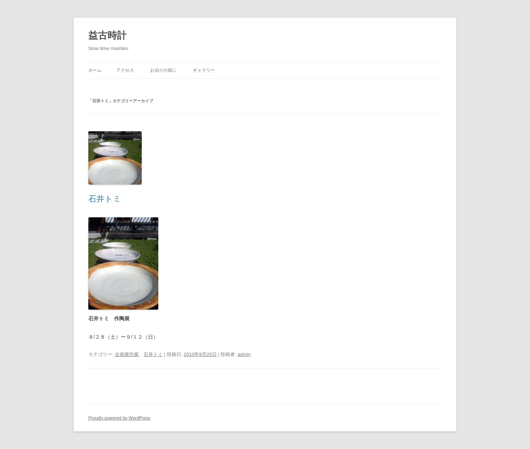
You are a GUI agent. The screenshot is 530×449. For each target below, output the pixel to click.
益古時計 (107, 35)
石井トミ (104, 198)
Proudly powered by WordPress (119, 418)
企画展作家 (127, 354)
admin (244, 354)
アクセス (125, 70)
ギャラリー (204, 70)
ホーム (95, 70)
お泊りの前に (163, 70)
